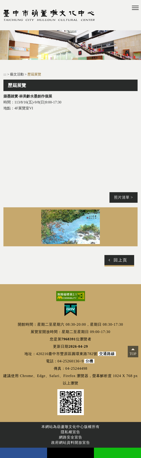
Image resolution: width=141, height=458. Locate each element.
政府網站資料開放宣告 (70, 442)
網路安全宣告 (70, 437)
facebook (23, 453)
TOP (133, 354)
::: (4, 74)
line (117, 453)
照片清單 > (123, 197)
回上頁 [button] (120, 260)
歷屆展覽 (34, 74)
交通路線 (107, 354)
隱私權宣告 (70, 432)
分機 (89, 361)
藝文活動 (17, 74)
